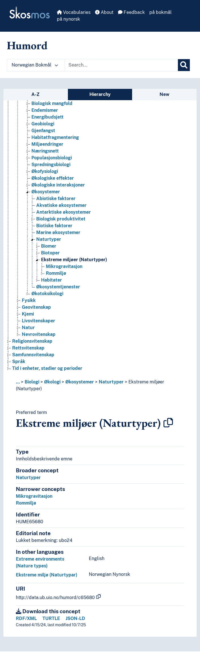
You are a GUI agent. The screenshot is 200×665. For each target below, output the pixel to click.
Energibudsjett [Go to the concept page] (47, 117)
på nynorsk (68, 19)
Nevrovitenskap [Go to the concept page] (38, 334)
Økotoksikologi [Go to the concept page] (47, 293)
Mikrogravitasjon (34, 496)
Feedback (131, 12)
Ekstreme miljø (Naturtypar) (46, 575)
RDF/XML (26, 618)
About (104, 12)
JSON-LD (75, 618)
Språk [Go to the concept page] (18, 361)
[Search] (184, 65)
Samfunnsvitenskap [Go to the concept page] (33, 354)
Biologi (32, 382)
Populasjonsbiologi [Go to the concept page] (51, 157)
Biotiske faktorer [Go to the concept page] (54, 225)
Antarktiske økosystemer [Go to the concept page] (63, 212)
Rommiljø (26, 503)
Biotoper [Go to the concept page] (50, 253)
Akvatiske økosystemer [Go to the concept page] (61, 205)
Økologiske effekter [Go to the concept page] (52, 178)
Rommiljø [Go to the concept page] (56, 273)
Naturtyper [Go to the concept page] (48, 239)
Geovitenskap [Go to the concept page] (36, 307)
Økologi (52, 382)
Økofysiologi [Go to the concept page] (44, 171)
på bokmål (160, 12)
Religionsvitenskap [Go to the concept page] (32, 341)
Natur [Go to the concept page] (28, 327)
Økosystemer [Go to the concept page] (45, 191)
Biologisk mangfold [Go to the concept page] (51, 103)
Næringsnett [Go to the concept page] (45, 151)
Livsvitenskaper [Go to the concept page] (38, 320)
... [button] (18, 382)
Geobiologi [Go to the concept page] (42, 123)
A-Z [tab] (35, 94)
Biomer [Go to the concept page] (48, 246)
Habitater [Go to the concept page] (51, 280)
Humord (27, 45)
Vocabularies (74, 12)
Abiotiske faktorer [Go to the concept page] (56, 198)
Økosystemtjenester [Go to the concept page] (58, 286)
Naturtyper (111, 382)
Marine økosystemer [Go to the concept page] (58, 232)
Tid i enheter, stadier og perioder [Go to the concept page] (47, 368)
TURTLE (51, 618)
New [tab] (164, 94)
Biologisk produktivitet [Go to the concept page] (60, 219)
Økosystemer (79, 382)
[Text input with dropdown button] (121, 65)
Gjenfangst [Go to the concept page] (43, 130)
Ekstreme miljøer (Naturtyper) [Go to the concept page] (74, 259)
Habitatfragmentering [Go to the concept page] (55, 137)
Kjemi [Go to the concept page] (28, 314)
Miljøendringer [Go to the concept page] (47, 144)
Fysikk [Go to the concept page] (29, 300)
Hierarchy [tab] (100, 94)
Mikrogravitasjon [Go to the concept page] (64, 266)
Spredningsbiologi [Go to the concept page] (50, 164)
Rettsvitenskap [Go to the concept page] (28, 348)
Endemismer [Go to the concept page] (44, 110)
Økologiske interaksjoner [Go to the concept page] (58, 185)
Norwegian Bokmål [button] (35, 65)
